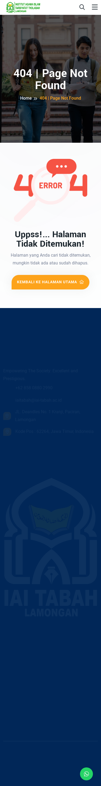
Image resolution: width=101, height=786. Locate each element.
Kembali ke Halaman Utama (50, 282)
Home (26, 98)
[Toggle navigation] (95, 7)
